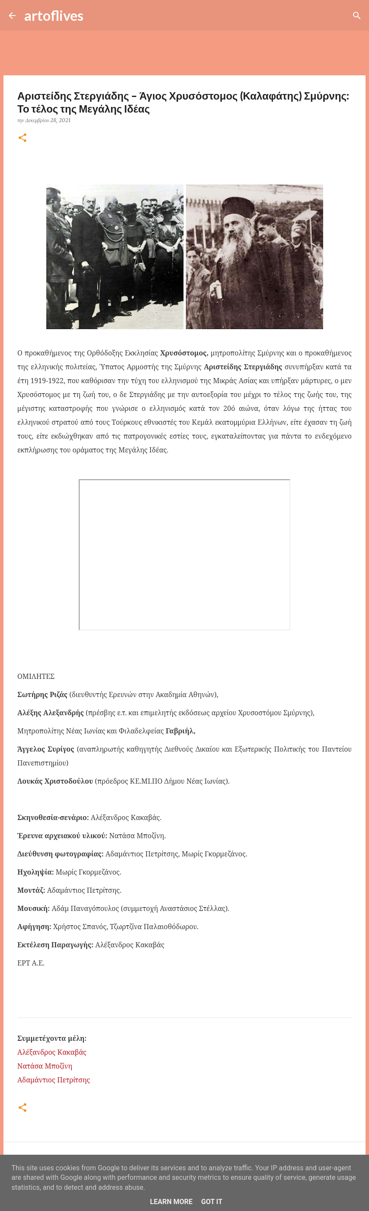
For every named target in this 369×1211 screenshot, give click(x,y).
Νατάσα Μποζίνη (44, 1066)
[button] (22, 138)
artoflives (53, 15)
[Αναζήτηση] (95, 15)
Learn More (171, 1202)
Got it (211, 1202)
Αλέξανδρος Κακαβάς (52, 1052)
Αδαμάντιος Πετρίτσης (53, 1080)
